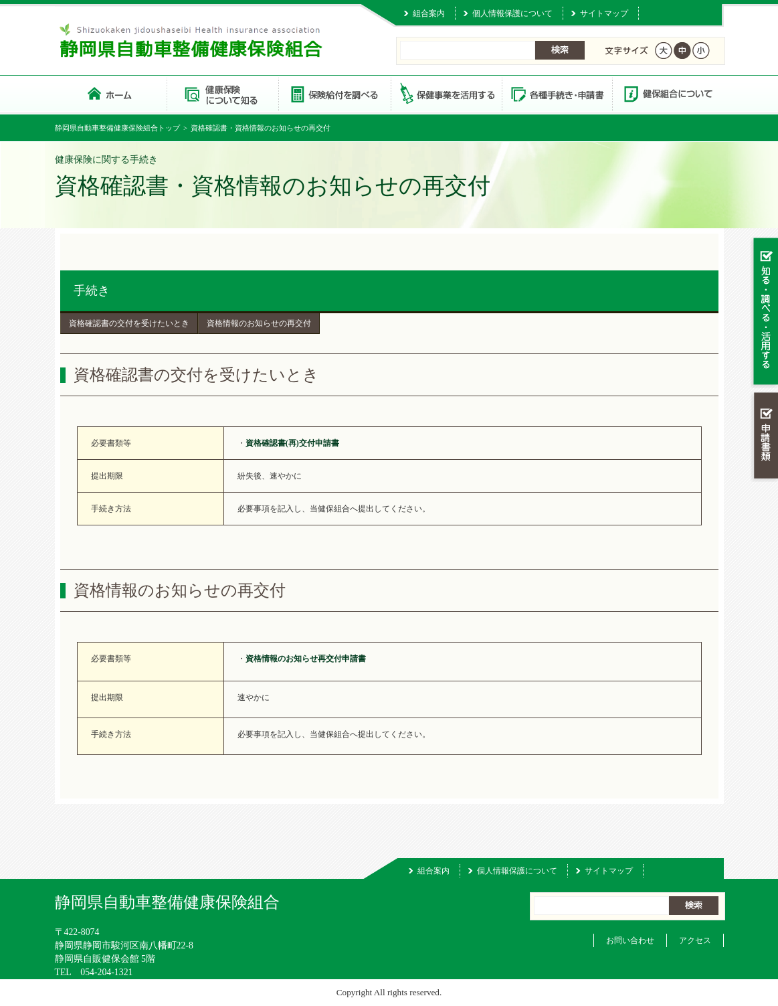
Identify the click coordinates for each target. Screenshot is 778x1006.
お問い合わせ (630, 940)
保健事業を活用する (445, 93)
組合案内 (429, 13)
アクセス (695, 940)
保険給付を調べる (334, 93)
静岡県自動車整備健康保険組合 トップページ (111, 93)
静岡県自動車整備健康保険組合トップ (117, 128)
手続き (92, 290)
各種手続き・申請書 (556, 93)
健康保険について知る (222, 93)
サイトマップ (604, 13)
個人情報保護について (512, 13)
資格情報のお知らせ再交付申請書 (306, 658)
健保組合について (667, 93)
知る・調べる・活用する (764, 312)
